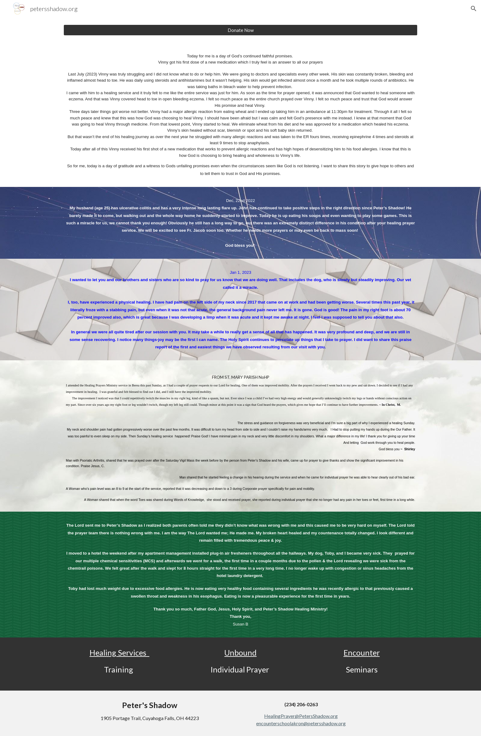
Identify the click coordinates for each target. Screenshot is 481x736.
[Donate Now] (240, 30)
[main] (240, 115)
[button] (473, 8)
